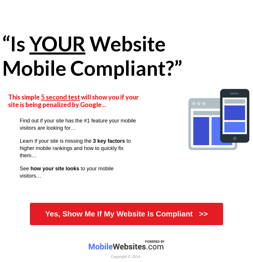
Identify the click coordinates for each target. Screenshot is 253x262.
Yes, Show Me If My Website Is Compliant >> (126, 213)
